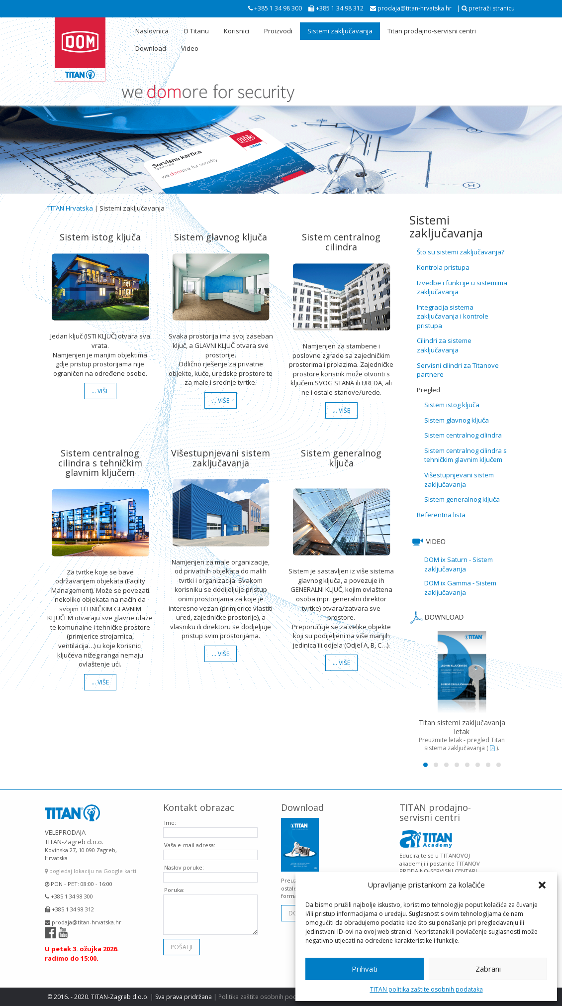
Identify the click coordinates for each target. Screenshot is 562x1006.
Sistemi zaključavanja (340, 30)
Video (189, 48)
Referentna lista (441, 514)
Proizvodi (278, 30)
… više (100, 391)
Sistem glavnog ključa (456, 420)
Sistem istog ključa (451, 404)
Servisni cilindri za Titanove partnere (458, 370)
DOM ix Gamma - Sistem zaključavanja (460, 587)
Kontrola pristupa (443, 267)
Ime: (170, 815)
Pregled (428, 389)
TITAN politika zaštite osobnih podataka (426, 989)
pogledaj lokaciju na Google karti (90, 864)
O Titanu (196, 30)
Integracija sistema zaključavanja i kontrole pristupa (452, 316)
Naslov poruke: (184, 860)
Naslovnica (152, 30)
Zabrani (488, 969)
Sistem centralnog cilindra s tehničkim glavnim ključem (465, 455)
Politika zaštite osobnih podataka (265, 997)
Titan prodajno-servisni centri (431, 30)
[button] (542, 885)
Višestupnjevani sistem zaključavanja (459, 479)
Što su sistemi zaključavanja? (460, 251)
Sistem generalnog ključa (462, 499)
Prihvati (364, 969)
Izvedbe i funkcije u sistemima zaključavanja (462, 287)
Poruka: (174, 882)
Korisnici (236, 30)
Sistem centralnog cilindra (463, 435)
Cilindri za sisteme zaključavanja (444, 345)
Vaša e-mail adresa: (189, 837)
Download (150, 48)
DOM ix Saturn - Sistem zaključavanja (458, 564)
